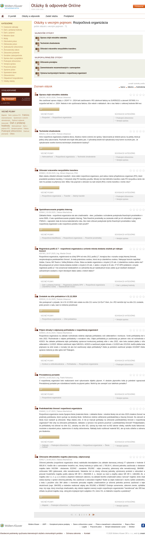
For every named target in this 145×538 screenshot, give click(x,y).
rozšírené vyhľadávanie (26, 99)
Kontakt (87, 533)
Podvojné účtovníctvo (12, 61)
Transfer (67, 196)
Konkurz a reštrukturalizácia (53, 364)
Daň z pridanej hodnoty (13, 30)
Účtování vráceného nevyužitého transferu (58, 49)
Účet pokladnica (70, 319)
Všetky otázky (9, 81)
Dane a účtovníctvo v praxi (82, 524)
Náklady (45, 445)
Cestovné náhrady (11, 27)
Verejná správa (10, 64)
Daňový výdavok (18, 120)
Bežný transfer (79, 196)
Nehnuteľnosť (16, 126)
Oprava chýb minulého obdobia (53, 38)
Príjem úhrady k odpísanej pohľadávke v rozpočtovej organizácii (68, 330)
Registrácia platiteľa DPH (73, 285)
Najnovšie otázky (44, 33)
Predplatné (69, 16)
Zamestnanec (6, 118)
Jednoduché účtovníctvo (13, 47)
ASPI (44, 524)
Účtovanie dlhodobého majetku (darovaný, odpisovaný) (64, 457)
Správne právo (9, 70)
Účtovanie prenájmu (48, 62)
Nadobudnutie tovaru (67, 287)
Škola (107, 445)
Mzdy (6, 38)
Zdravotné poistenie (11, 53)
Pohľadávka (71, 364)
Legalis (84, 527)
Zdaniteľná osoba (49, 287)
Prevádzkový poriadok (49, 375)
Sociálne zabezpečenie (13, 55)
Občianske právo (10, 44)
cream (142, 533)
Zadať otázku (52, 16)
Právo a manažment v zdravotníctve (109, 524)
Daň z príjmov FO (14, 115)
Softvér (45, 447)
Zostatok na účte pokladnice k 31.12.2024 (58, 296)
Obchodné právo (10, 41)
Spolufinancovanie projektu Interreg (55, 209)
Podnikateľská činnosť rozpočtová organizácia (60, 408)
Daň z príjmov (9, 33)
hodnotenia (140, 87)
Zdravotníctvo (9, 75)
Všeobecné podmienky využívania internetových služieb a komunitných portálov (31, 533)
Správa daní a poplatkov (13, 58)
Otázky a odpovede (31, 16)
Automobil (4, 123)
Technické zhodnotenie (50, 43)
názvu (123, 87)
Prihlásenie (139, 6)
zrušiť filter (6, 103)
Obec (12, 134)
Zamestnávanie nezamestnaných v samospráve (60, 68)
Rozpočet (46, 117)
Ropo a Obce (130, 524)
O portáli (12, 16)
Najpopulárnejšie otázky (49, 57)
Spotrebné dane (10, 72)
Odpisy (26, 128)
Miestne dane (9, 36)
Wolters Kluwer (33, 524)
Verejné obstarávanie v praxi (115, 527)
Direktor (132, 527)
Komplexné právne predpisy (60, 524)
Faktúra (25, 115)
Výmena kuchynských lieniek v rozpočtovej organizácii (63, 73)
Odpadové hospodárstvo (13, 78)
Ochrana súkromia (73, 533)
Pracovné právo (10, 67)
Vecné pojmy (8, 111)
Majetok (4, 115)
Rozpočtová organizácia (61, 117)
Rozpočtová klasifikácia (51, 238)
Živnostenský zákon (11, 50)
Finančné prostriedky (93, 238)
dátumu (131, 87)
